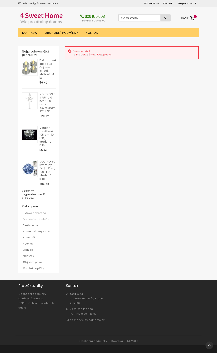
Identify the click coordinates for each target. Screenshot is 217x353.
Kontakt (93, 33)
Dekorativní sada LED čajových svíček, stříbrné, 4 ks (47, 69)
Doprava (29, 33)
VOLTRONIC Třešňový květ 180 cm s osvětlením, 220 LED (47, 102)
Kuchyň (28, 243)
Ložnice (28, 250)
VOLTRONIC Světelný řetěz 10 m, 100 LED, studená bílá (47, 170)
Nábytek (28, 256)
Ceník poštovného (30, 298)
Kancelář (29, 237)
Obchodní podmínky (61, 33)
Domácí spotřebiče (36, 219)
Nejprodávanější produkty (35, 53)
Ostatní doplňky (33, 268)
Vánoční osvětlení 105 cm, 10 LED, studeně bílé (46, 136)
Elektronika (30, 225)
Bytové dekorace (34, 213)
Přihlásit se (151, 3)
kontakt (168, 3)
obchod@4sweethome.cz (40, 3)
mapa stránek (187, 3)
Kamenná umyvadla (36, 231)
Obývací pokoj (33, 262)
